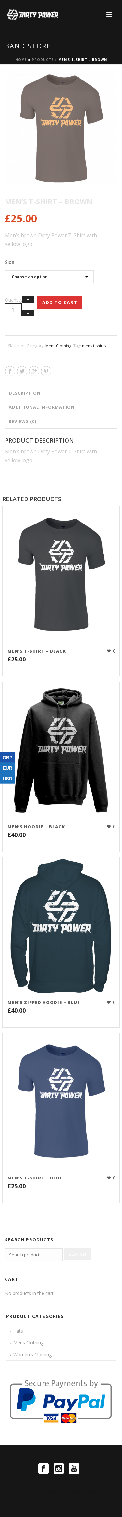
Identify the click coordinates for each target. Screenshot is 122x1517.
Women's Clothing (32, 1354)
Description (25, 393)
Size (9, 262)
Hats (18, 1331)
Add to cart (59, 302)
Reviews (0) (22, 421)
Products (43, 59)
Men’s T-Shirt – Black (36, 651)
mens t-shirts (94, 346)
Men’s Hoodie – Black (36, 827)
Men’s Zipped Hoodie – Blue (43, 1002)
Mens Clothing (58, 346)
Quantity (14, 300)
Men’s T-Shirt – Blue (34, 1178)
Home (21, 59)
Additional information (42, 407)
